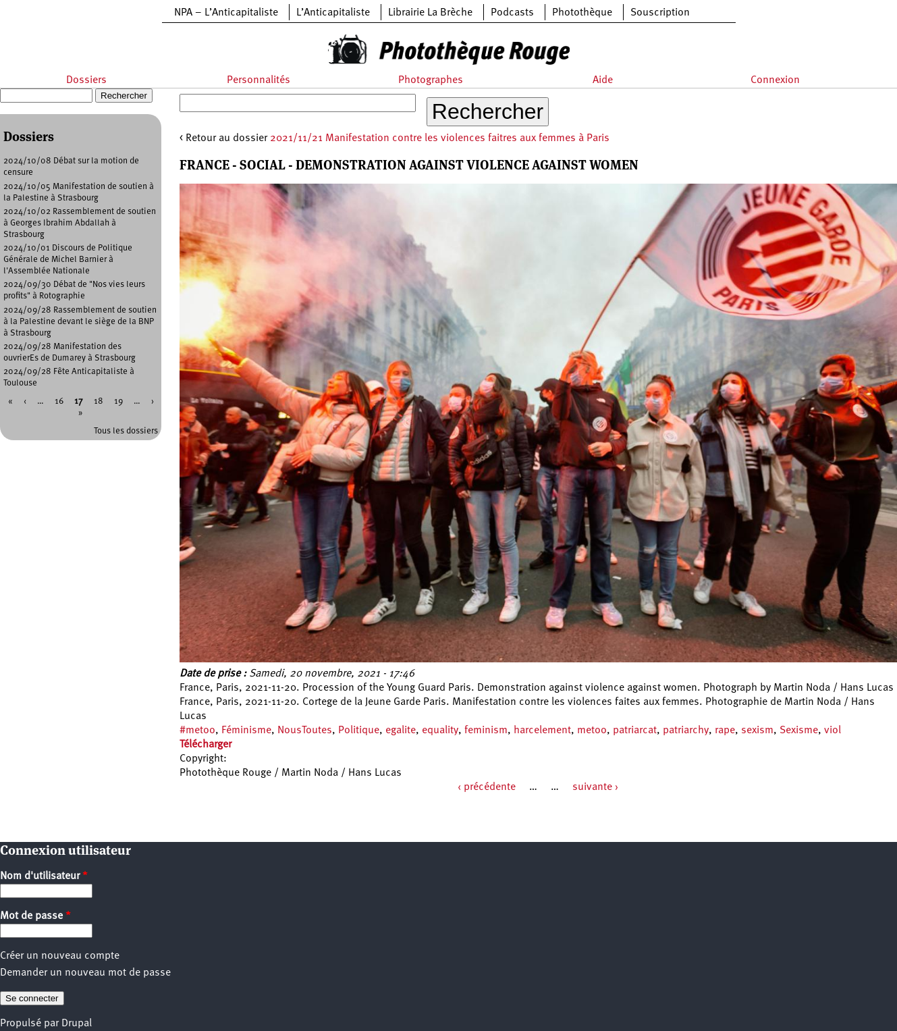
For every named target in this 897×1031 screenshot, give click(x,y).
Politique (358, 730)
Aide (603, 80)
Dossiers (86, 80)
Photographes (430, 80)
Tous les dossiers (126, 431)
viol (832, 730)
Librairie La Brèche (430, 12)
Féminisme (246, 730)
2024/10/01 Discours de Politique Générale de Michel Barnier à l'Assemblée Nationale (67, 259)
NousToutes (304, 730)
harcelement (542, 730)
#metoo (197, 730)
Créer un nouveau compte (59, 956)
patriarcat (635, 730)
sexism (757, 730)
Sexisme (799, 730)
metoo (592, 730)
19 (118, 401)
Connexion (775, 80)
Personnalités (258, 80)
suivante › (595, 787)
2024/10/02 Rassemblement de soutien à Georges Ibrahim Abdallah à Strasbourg (79, 223)
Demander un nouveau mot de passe (85, 973)
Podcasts (512, 12)
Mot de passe (35, 916)
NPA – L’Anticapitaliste (226, 12)
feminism (486, 730)
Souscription (660, 12)
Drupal (76, 1023)
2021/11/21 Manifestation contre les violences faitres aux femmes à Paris (439, 138)
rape (725, 730)
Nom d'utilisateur (44, 876)
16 (59, 401)
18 (98, 401)
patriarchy (686, 730)
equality (440, 730)
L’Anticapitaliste (333, 12)
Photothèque (582, 12)
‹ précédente (487, 787)
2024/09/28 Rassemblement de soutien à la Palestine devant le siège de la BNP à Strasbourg (80, 322)
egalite (400, 730)
